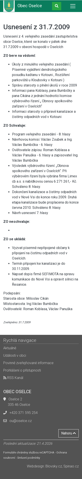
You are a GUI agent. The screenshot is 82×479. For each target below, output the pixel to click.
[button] (56, 6)
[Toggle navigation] (73, 6)
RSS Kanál (13, 378)
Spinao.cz (71, 466)
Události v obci (14, 355)
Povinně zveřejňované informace (28, 363)
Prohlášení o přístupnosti (22, 370)
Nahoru (68, 433)
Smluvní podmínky (28, 457)
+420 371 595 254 (23, 413)
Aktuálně (9, 348)
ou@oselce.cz (20, 421)
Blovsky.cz (53, 466)
